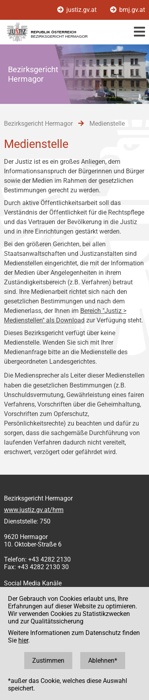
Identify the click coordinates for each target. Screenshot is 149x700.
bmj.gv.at (127, 9)
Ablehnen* (102, 660)
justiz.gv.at (77, 9)
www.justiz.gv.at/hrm (34, 510)
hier (23, 640)
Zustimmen (48, 660)
